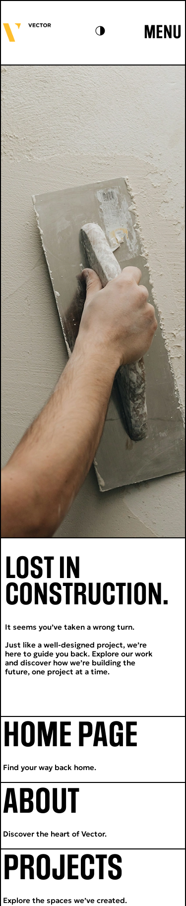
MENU (163, 32)
